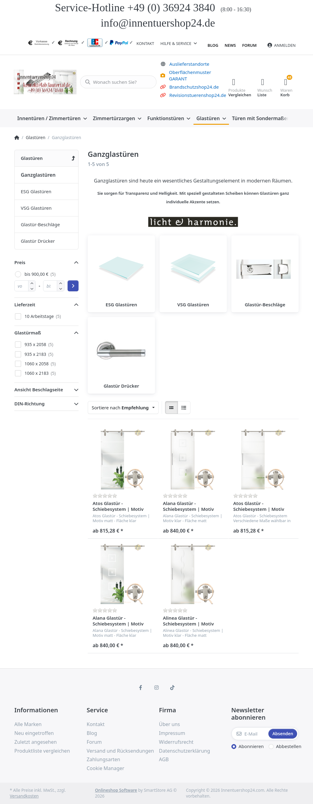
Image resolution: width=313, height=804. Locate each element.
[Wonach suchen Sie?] (117, 82)
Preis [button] (19, 262)
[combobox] (123, 407)
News (230, 45)
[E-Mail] (249, 733)
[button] (31, 288)
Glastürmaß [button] (27, 333)
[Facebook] (141, 687)
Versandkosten (24, 796)
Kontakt (145, 43)
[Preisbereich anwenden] (73, 285)
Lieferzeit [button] (24, 304)
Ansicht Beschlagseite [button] (38, 389)
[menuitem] (52, 118)
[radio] (171, 407)
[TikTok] (172, 687)
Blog (213, 45)
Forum (249, 45)
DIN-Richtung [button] (29, 403)
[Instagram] (156, 687)
